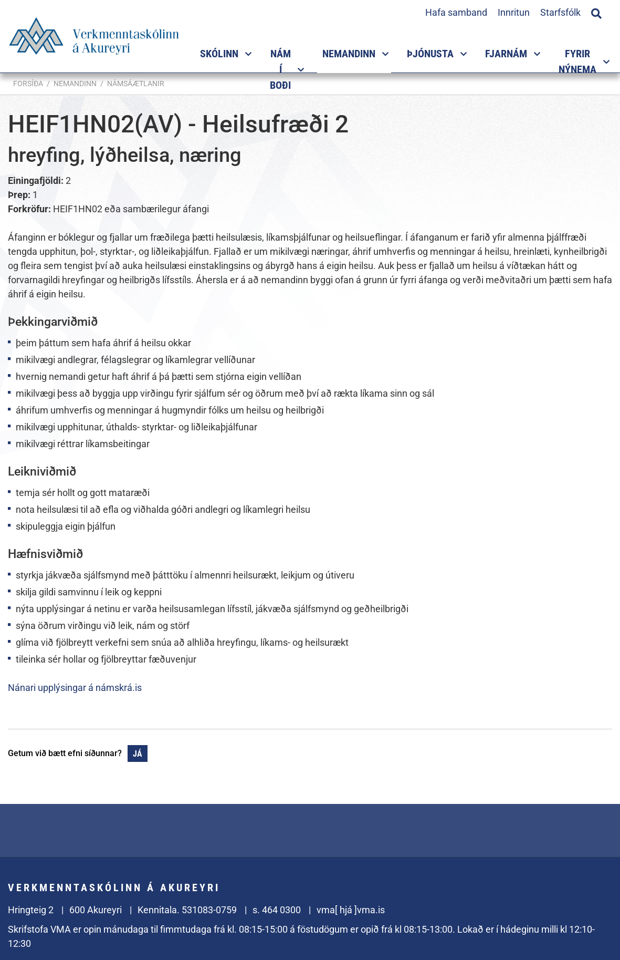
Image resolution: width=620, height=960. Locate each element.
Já (137, 754)
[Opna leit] (596, 12)
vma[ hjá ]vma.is (351, 909)
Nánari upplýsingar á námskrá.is (75, 687)
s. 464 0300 (277, 909)
